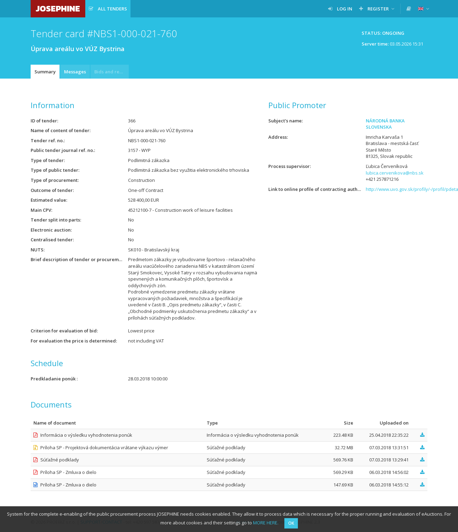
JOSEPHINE (58, 8)
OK (291, 523)
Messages (75, 71)
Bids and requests (111, 71)
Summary (45, 71)
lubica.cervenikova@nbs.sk (395, 173)
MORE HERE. (265, 522)
